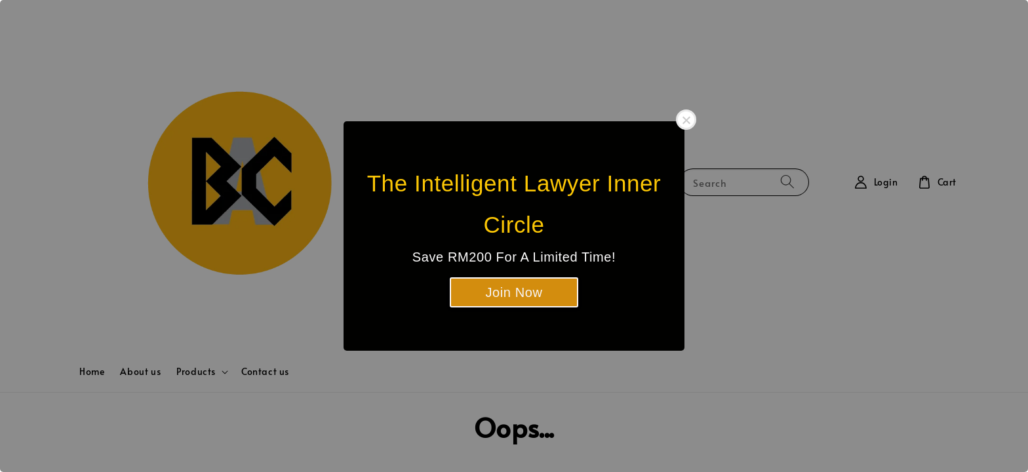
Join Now (513, 292)
